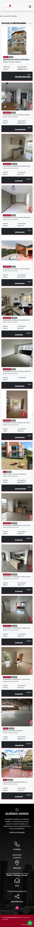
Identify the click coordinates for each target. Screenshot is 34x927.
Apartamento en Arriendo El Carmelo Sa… (17, 628)
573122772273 (17, 855)
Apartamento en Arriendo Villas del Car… (17, 525)
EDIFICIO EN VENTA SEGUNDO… (16, 60)
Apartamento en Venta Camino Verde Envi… (17, 217)
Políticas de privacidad (17, 832)
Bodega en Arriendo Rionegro (13, 730)
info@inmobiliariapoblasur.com (17, 891)
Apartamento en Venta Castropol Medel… (17, 115)
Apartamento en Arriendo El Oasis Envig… (16, 679)
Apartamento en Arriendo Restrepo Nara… (17, 166)
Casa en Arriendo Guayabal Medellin (15, 782)
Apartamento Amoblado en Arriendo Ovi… (16, 320)
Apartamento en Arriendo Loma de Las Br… (17, 576)
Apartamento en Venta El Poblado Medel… (17, 269)
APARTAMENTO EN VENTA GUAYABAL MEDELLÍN (17, 371)
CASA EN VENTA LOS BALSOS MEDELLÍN (14, 474)
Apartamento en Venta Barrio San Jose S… (17, 422)
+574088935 (17, 857)
